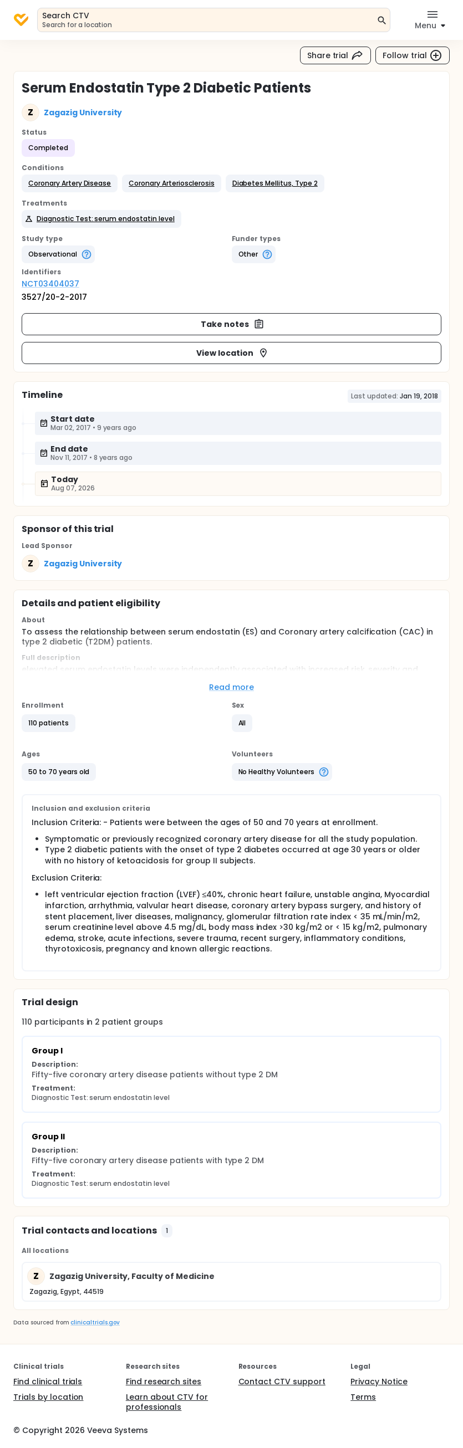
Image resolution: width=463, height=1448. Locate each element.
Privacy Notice (379, 1381)
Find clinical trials (47, 1381)
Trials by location (48, 1397)
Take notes (232, 324)
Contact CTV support (281, 1381)
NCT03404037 (50, 284)
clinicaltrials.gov (94, 1322)
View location (232, 353)
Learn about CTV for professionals (167, 1402)
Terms (363, 1397)
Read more (231, 687)
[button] (70, 183)
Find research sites (163, 1381)
